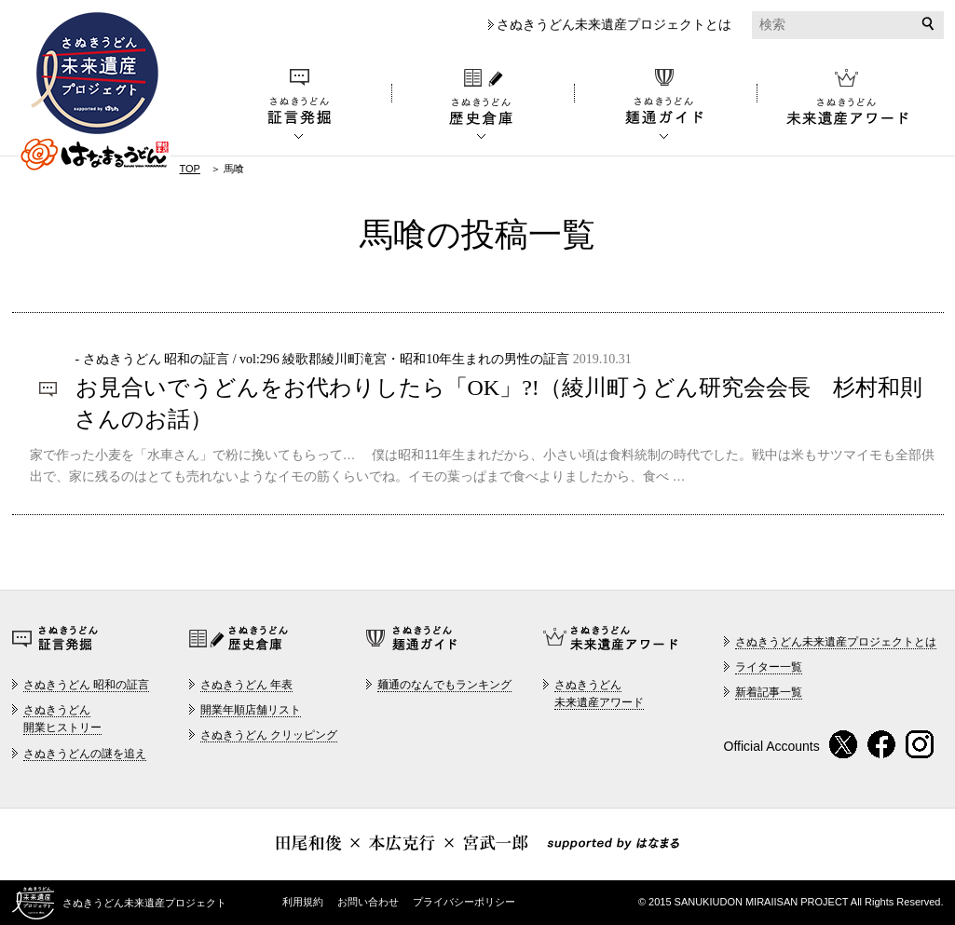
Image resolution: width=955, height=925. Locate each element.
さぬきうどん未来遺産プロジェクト (95, 92)
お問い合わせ (368, 901)
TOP (190, 168)
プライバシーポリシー (464, 901)
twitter (843, 744)
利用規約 (302, 901)
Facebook (881, 744)
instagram (920, 744)
